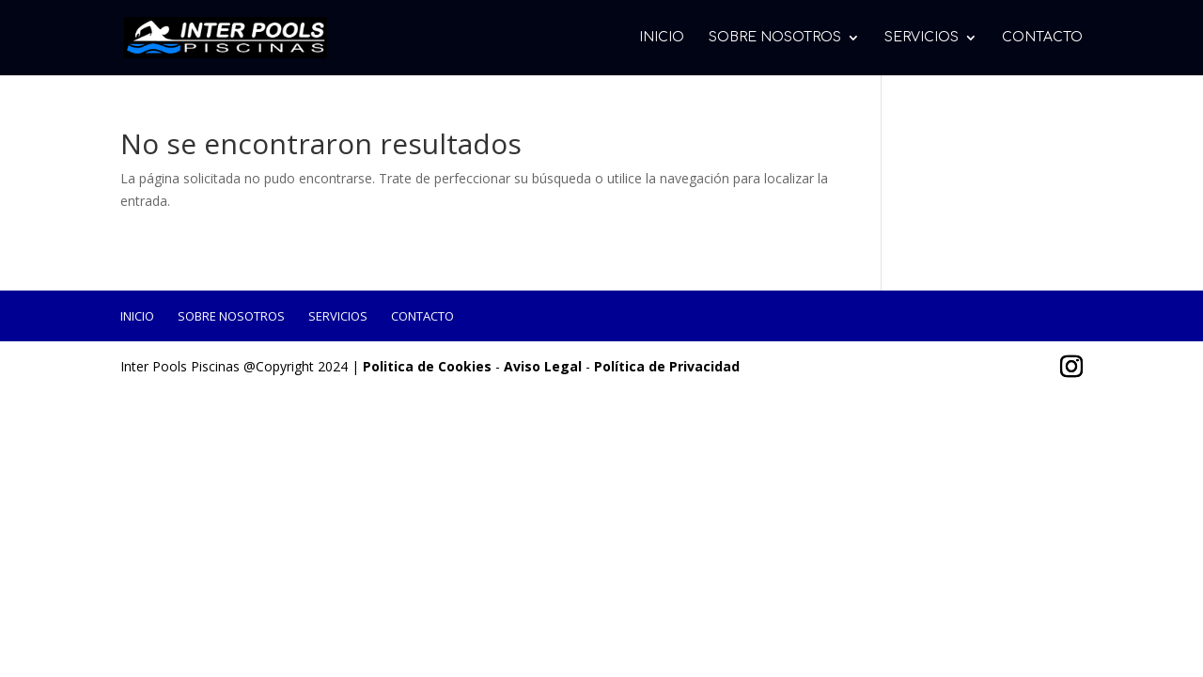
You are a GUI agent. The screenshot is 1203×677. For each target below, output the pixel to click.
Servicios (921, 37)
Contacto (1042, 37)
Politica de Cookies (427, 366)
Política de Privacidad (667, 366)
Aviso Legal (543, 366)
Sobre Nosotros (775, 37)
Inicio (661, 37)
